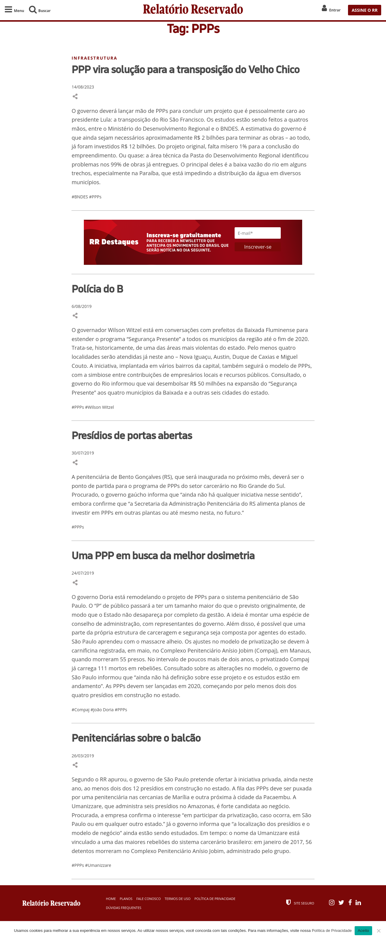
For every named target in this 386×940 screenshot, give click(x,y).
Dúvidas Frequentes (123, 908)
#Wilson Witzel (99, 408)
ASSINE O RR (365, 10)
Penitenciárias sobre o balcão (136, 738)
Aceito (363, 930)
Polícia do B (97, 289)
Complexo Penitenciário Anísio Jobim (206, 651)
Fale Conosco (148, 899)
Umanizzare (273, 833)
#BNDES (80, 197)
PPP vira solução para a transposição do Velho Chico (185, 70)
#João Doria (102, 710)
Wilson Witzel (125, 330)
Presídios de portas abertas (131, 436)
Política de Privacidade (215, 899)
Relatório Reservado (193, 10)
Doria (106, 597)
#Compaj (80, 710)
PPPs (304, 366)
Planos (126, 899)
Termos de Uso (178, 899)
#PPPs (95, 197)
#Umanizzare (98, 866)
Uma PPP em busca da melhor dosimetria (163, 556)
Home (111, 899)
